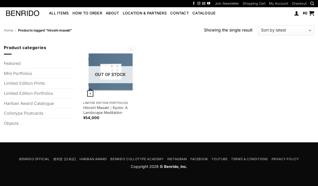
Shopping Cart (254, 3)
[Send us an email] (203, 3)
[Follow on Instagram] (198, 3)
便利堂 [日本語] (64, 159)
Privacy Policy (285, 159)
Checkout (299, 3)
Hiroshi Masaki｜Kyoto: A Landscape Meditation (105, 110)
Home (8, 30)
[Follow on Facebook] (193, 3)
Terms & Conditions (249, 159)
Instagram (177, 159)
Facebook (199, 159)
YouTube (219, 159)
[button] (227, 3)
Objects (11, 123)
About (112, 13)
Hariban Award (93, 159)
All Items (59, 13)
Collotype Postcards (23, 113)
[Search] (312, 3)
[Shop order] (286, 30)
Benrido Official (34, 159)
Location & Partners (145, 13)
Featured (12, 63)
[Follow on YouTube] (208, 3)
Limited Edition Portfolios (28, 93)
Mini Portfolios (18, 73)
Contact (179, 13)
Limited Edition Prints (24, 83)
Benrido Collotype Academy (137, 159)
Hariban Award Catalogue (29, 103)
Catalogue (204, 13)
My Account (278, 3)
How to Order (87, 13)
